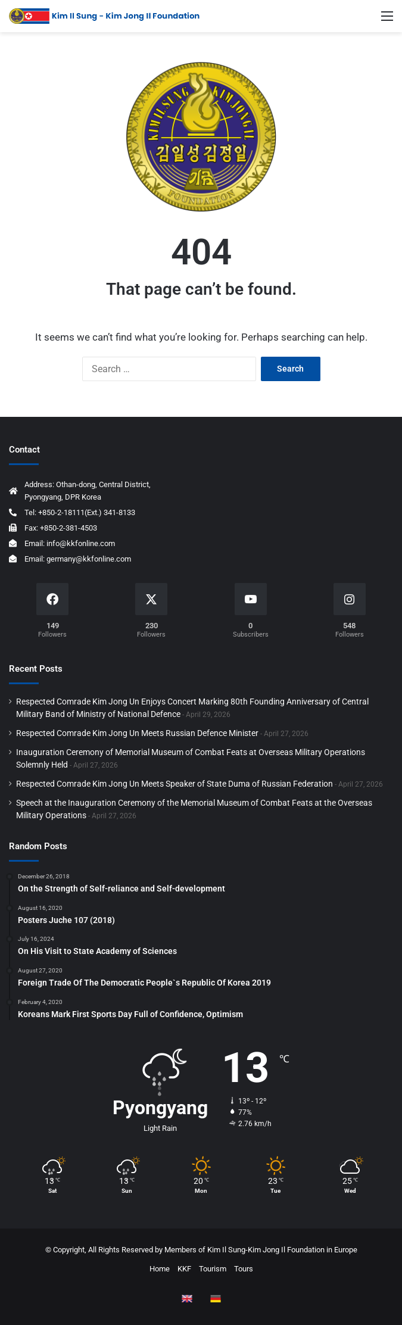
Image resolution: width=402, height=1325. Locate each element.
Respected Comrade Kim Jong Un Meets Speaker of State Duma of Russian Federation (174, 783)
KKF (184, 1268)
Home (159, 1268)
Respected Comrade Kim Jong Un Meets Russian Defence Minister (137, 733)
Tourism (212, 1268)
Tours (243, 1268)
